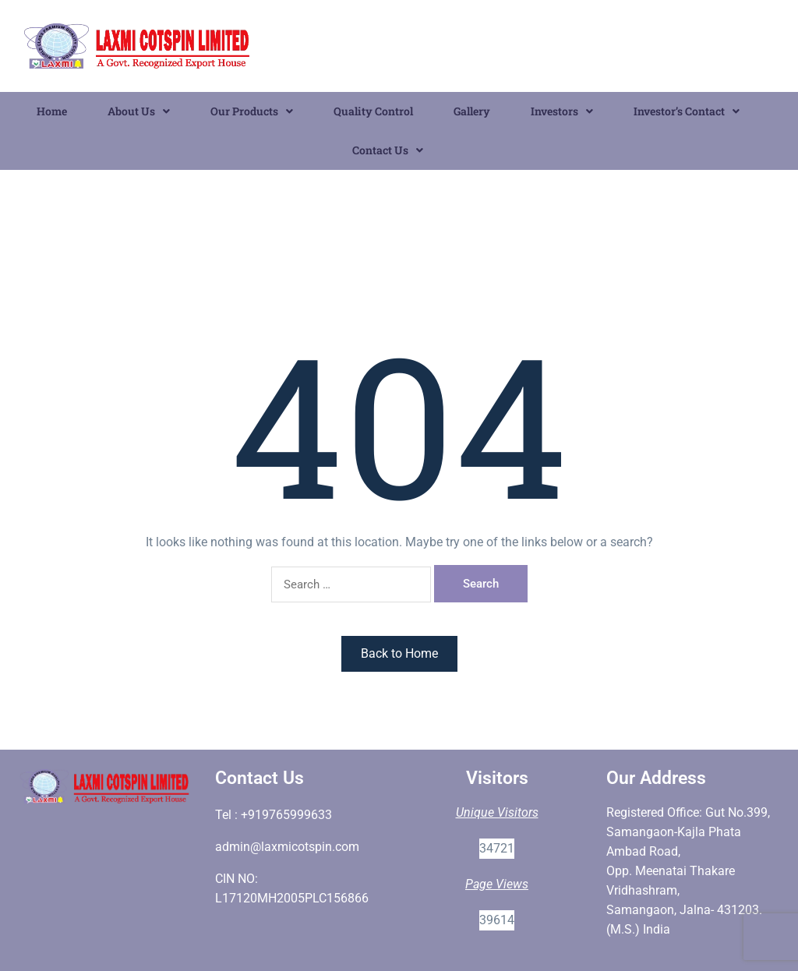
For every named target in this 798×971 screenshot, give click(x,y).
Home (52, 111)
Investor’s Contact (687, 111)
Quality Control (373, 111)
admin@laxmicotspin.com (287, 846)
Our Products (251, 111)
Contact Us (387, 150)
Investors (562, 111)
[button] (138, 111)
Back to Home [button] (399, 653)
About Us (139, 111)
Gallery (472, 111)
